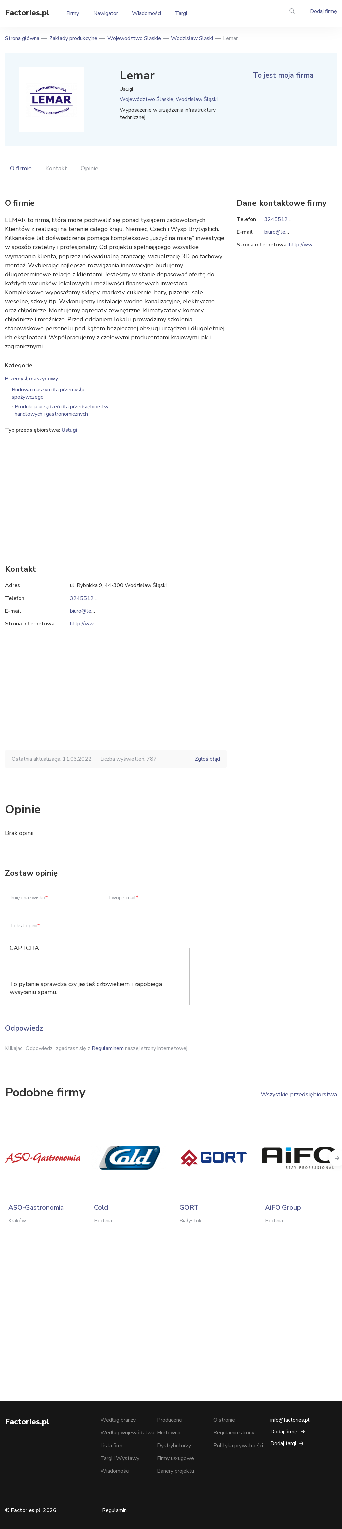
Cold (101, 1207)
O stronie (224, 1420)
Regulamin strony (233, 1432)
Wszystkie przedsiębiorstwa (299, 1094)
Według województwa (127, 1432)
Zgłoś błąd (207, 759)
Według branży (118, 1420)
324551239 (85, 598)
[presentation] (60, 967)
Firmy (72, 13)
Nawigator (105, 13)
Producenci (169, 1420)
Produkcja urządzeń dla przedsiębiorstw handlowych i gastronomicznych (61, 410)
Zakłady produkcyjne (73, 38)
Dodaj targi (283, 1443)
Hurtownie (169, 1432)
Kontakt (56, 168)
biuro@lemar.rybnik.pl (95, 611)
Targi (181, 13)
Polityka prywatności (238, 1445)
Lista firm (111, 1445)
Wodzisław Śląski (192, 38)
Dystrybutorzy (174, 1445)
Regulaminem (108, 1048)
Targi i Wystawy (119, 1458)
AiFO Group (283, 1207)
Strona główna (22, 38)
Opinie (89, 168)
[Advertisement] (116, 488)
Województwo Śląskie (134, 38)
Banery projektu (175, 1471)
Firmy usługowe (175, 1458)
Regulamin (114, 1510)
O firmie (21, 168)
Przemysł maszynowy (31, 378)
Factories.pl (27, 12)
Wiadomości (146, 13)
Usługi (69, 430)
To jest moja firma (283, 75)
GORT (189, 1207)
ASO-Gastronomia (36, 1207)
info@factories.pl (290, 1420)
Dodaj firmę (323, 11)
